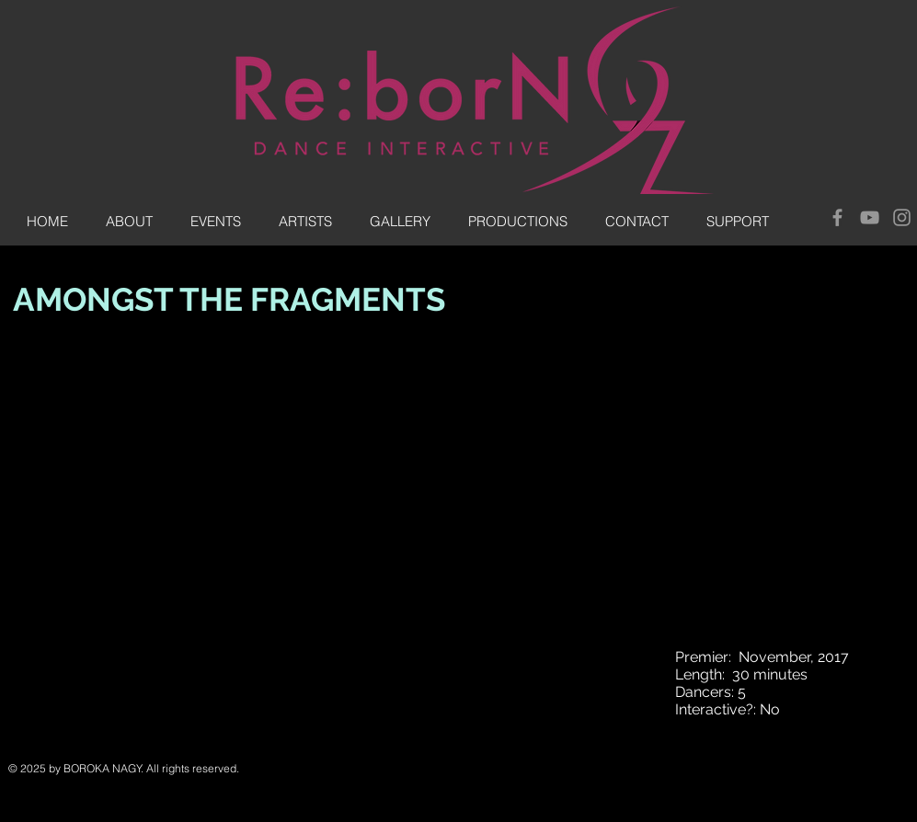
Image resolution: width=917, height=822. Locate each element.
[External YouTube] (337, 571)
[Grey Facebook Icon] (837, 217)
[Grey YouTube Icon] (869, 217)
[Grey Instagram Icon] (901, 217)
